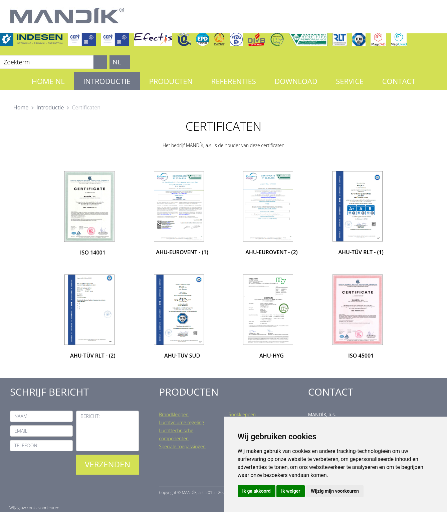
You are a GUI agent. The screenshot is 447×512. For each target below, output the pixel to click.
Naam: (21, 416)
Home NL (48, 81)
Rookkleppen (242, 414)
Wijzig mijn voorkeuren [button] (335, 491)
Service (350, 81)
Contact (399, 81)
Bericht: (90, 416)
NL (117, 61)
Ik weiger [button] (290, 491)
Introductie (107, 81)
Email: (21, 431)
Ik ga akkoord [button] (256, 491)
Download (295, 81)
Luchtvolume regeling (181, 422)
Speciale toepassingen (182, 446)
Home (20, 107)
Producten (171, 81)
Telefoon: (26, 445)
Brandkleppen (174, 414)
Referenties (233, 81)
